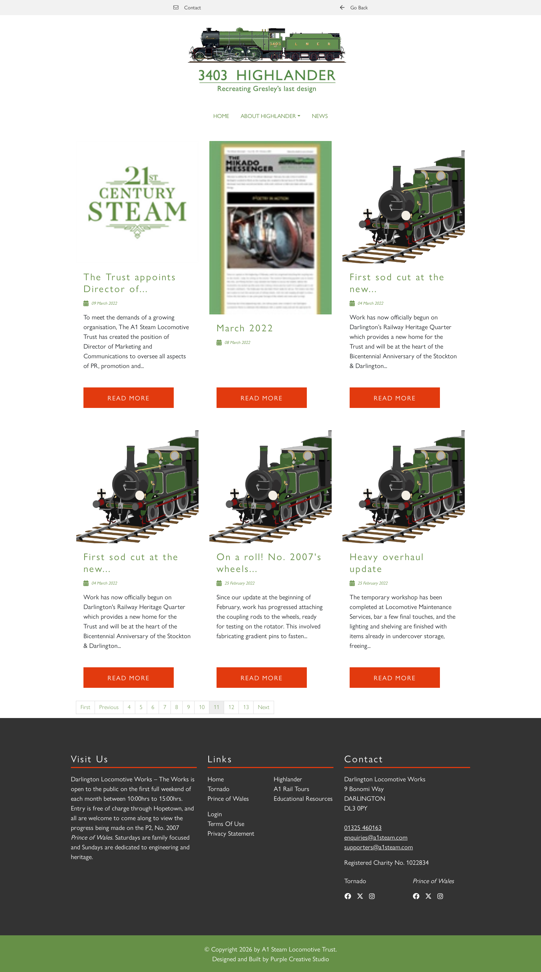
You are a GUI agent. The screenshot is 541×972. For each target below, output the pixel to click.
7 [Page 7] (164, 707)
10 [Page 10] (202, 707)
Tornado (218, 788)
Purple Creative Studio (299, 958)
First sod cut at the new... (397, 282)
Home (221, 116)
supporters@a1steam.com (378, 846)
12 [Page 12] (231, 707)
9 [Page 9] (188, 707)
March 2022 (245, 327)
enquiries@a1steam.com (376, 836)
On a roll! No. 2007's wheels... (269, 561)
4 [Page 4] (129, 707)
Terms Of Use (226, 823)
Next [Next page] (263, 707)
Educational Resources (303, 798)
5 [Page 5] (141, 707)
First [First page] (85, 707)
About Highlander (268, 116)
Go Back (354, 7)
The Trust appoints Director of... (129, 282)
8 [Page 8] (176, 707)
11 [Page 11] (216, 707)
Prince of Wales (228, 798)
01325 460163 (363, 827)
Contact (187, 7)
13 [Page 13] (246, 707)
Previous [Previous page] (109, 707)
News (320, 116)
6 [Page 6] (152, 707)
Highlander (288, 778)
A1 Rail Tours (291, 788)
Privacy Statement (231, 832)
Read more (129, 397)
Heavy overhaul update (387, 561)
